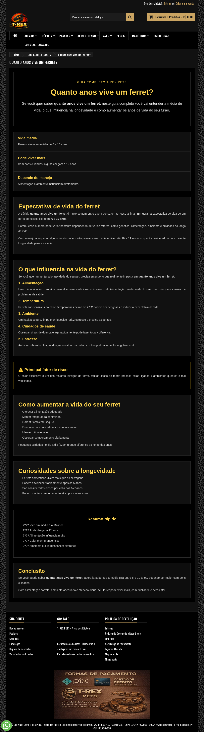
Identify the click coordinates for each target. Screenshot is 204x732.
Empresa (109, 638)
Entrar (167, 3)
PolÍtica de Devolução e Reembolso (123, 633)
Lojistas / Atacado (37, 44)
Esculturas (161, 36)
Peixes (121, 36)
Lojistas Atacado (113, 649)
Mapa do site (111, 654)
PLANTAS (64, 36)
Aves (106, 36)
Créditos (14, 638)
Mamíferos (139, 36)
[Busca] (102, 17)
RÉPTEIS (47, 36)
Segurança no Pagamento (118, 644)
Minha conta (111, 659)
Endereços (14, 644)
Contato (63, 619)
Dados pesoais (17, 628)
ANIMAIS (29, 36)
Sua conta (16, 619)
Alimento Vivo (86, 36)
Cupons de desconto (19, 649)
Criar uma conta (185, 3)
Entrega (109, 628)
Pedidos (13, 633)
